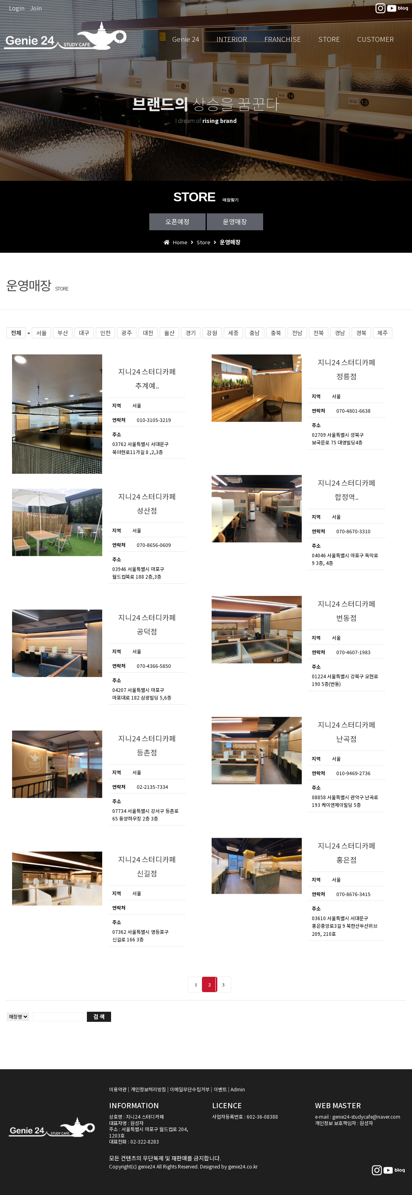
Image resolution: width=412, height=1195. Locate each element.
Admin (238, 1089)
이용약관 (118, 1089)
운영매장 (235, 221)
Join (36, 8)
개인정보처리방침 (148, 1089)
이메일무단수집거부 (190, 1089)
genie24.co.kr (243, 1166)
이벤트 (220, 1089)
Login (17, 8)
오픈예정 (177, 221)
